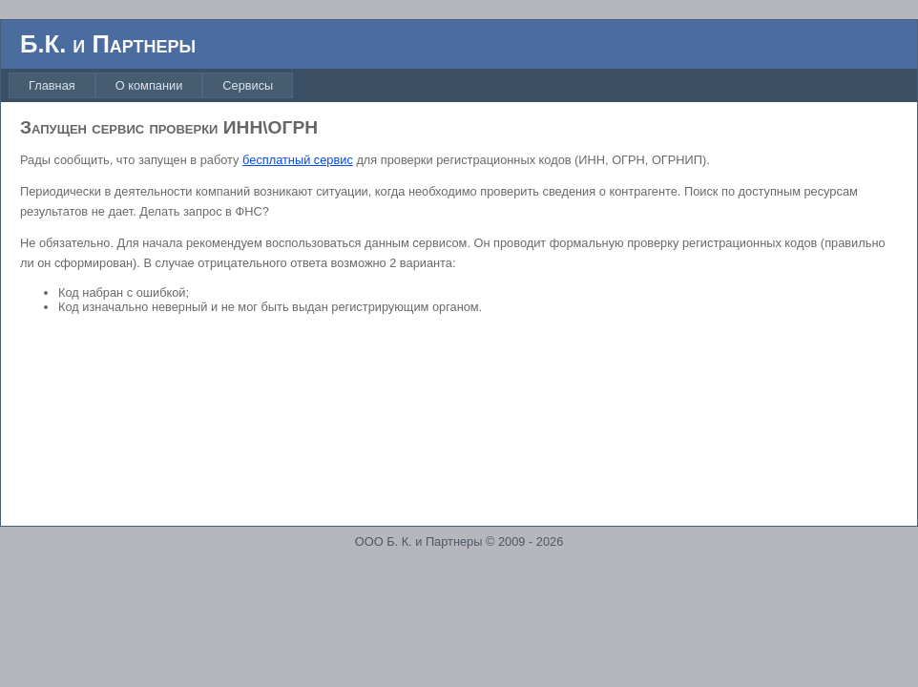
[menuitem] (52, 85)
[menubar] (154, 85)
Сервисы (247, 85)
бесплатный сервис (297, 160)
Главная (52, 85)
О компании (149, 85)
